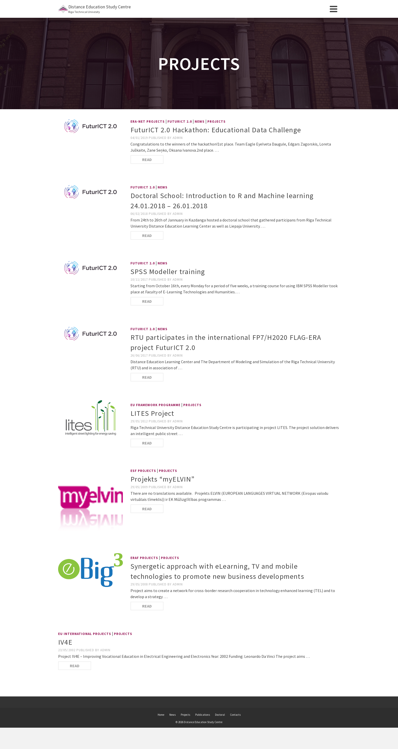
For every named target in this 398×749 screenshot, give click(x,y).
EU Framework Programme (155, 405)
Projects (216, 121)
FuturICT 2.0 (180, 121)
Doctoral (220, 714)
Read (147, 159)
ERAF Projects (144, 558)
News (200, 121)
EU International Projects (84, 634)
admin (178, 138)
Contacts (235, 714)
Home (161, 714)
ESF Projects (143, 471)
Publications (202, 714)
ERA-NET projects (147, 121)
